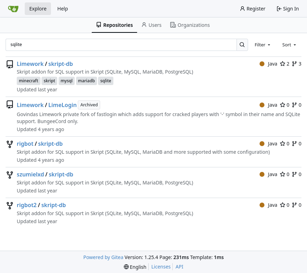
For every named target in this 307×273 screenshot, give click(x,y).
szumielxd (30, 174)
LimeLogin (62, 104)
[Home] (13, 8)
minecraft (28, 81)
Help (62, 8)
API (179, 266)
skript (49, 81)
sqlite (105, 81)
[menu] (135, 267)
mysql (67, 81)
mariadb (86, 81)
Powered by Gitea (103, 257)
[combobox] (263, 44)
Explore (37, 8)
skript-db (60, 63)
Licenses (161, 266)
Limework (30, 63)
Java (268, 63)
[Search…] (242, 45)
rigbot (25, 143)
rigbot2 (27, 205)
